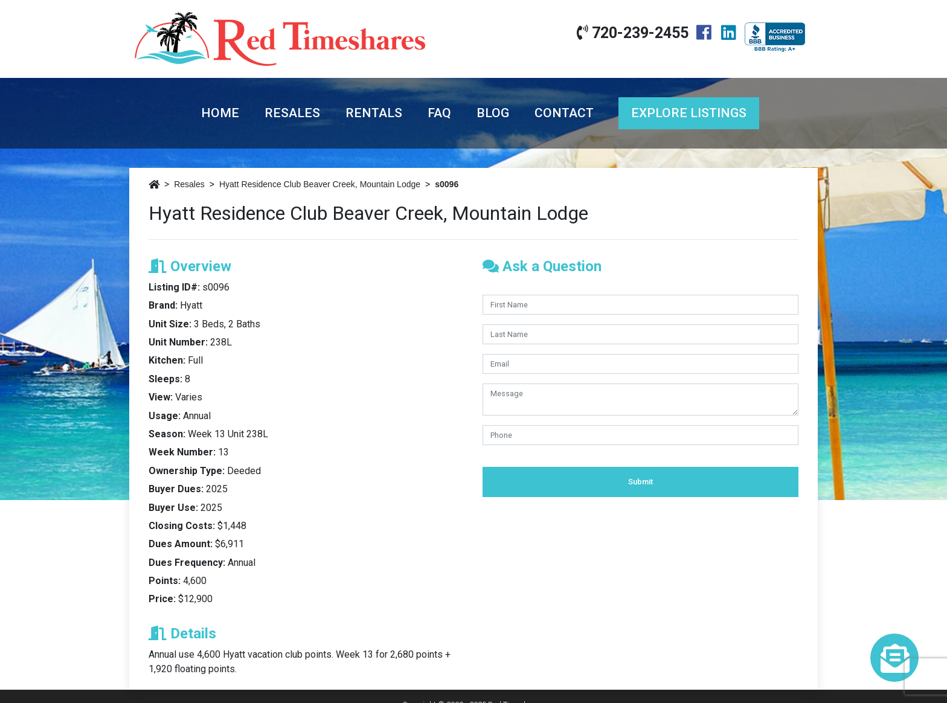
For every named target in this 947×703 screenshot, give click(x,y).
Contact (564, 113)
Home (220, 113)
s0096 (446, 184)
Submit (640, 481)
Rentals (373, 113)
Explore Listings (688, 113)
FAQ (439, 113)
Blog (493, 113)
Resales (292, 113)
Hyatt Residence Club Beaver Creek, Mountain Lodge (319, 184)
